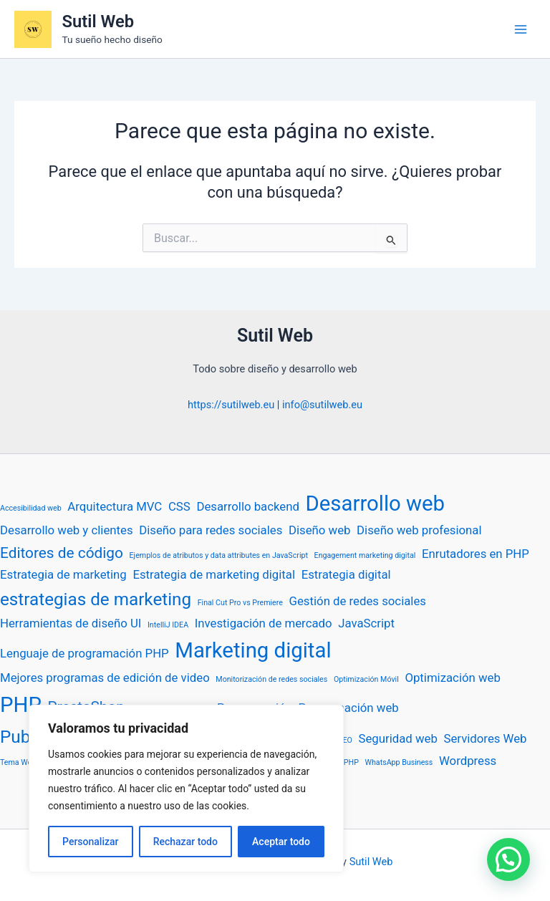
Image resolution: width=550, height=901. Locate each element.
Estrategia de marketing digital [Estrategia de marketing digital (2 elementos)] (213, 574)
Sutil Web (98, 21)
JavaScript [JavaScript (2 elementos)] (366, 623)
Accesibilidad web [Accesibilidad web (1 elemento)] (31, 508)
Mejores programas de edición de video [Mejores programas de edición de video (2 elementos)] (105, 677)
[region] (186, 788)
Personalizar (90, 841)
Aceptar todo (281, 841)
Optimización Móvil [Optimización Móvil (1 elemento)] (366, 679)
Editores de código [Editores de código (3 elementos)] (61, 553)
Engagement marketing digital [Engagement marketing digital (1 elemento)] (365, 555)
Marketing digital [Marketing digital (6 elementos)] (253, 650)
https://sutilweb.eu (231, 404)
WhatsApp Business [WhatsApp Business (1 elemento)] (399, 762)
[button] (508, 859)
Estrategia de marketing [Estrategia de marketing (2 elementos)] (63, 574)
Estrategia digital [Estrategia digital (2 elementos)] (346, 574)
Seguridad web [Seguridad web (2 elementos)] (397, 738)
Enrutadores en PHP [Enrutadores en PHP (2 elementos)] (475, 553)
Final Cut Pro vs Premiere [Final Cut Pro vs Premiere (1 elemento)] (240, 602)
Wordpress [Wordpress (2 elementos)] (467, 760)
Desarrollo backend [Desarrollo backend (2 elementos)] (247, 506)
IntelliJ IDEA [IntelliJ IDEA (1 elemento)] (168, 625)
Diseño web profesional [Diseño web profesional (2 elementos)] (419, 530)
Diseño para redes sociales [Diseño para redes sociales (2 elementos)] (210, 530)
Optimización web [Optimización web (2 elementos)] (452, 677)
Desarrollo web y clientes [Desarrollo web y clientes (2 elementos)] (66, 530)
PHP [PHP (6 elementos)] (21, 705)
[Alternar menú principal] (521, 29)
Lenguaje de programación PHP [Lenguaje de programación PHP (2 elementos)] (84, 653)
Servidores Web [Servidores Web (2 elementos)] (484, 738)
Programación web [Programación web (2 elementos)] (349, 707)
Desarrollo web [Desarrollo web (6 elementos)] (375, 503)
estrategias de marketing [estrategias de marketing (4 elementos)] (95, 599)
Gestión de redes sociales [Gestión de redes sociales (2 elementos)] (357, 601)
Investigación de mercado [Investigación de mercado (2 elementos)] (263, 623)
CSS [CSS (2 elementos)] (179, 506)
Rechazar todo (185, 841)
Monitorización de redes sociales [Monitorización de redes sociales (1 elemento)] (271, 679)
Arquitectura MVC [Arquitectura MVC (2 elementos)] (114, 506)
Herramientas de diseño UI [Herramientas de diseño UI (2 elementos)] (70, 623)
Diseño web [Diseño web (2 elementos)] (320, 530)
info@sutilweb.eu (322, 404)
